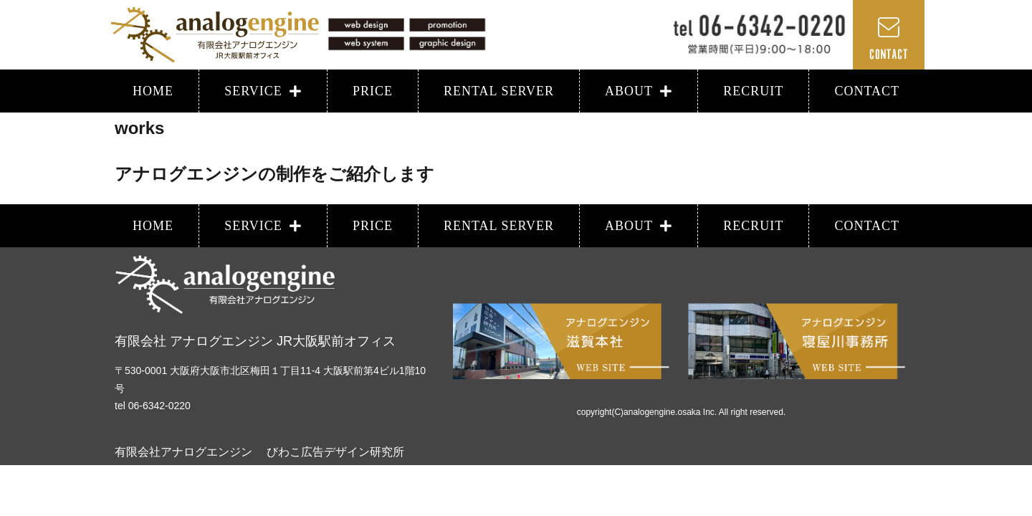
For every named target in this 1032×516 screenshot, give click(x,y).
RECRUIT (753, 91)
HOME (153, 91)
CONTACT (866, 91)
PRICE (373, 91)
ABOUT (638, 91)
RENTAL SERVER (499, 91)
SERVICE (263, 91)
